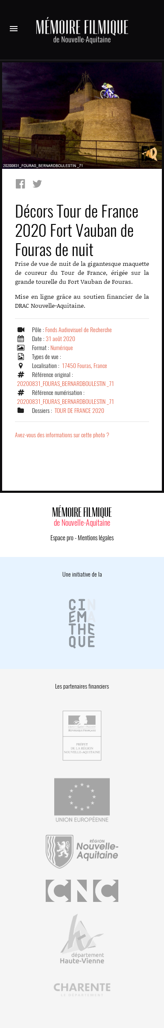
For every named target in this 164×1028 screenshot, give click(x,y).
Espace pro (61, 537)
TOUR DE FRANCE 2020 (79, 410)
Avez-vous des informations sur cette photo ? (62, 435)
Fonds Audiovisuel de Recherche (78, 330)
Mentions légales (96, 537)
